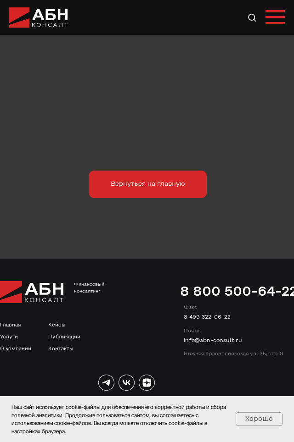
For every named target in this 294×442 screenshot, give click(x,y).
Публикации (64, 337)
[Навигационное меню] (275, 17)
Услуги (9, 337)
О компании (15, 349)
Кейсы (56, 325)
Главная (10, 325)
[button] (252, 17)
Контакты (60, 349)
